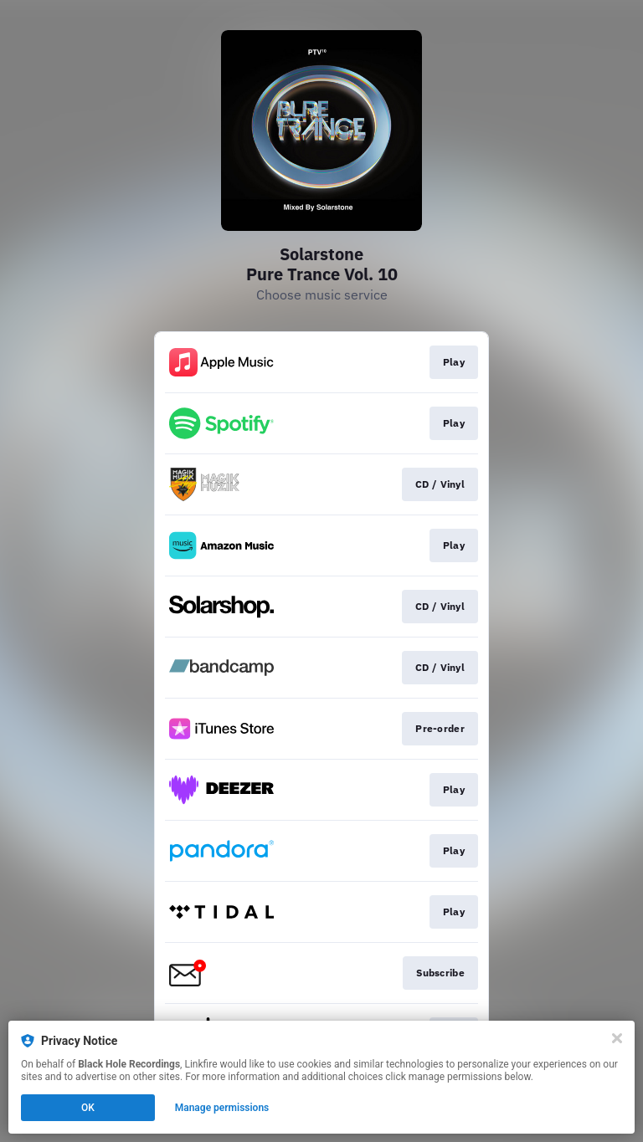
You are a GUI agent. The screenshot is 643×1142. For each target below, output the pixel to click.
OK (88, 1108)
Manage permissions (222, 1108)
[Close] (617, 1038)
